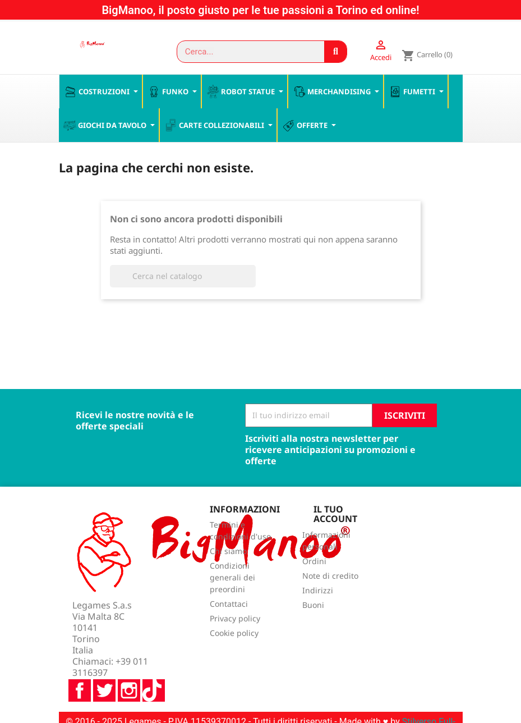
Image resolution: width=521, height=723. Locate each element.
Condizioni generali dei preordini (232, 578)
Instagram (129, 661)
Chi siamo (228, 552)
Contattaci (229, 605)
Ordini (314, 562)
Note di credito (330, 576)
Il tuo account (335, 515)
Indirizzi (317, 591)
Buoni (313, 606)
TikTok (153, 661)
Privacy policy (235, 619)
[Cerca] (183, 277)
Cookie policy (234, 634)
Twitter (104, 661)
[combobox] (245, 51)
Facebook (79, 661)
